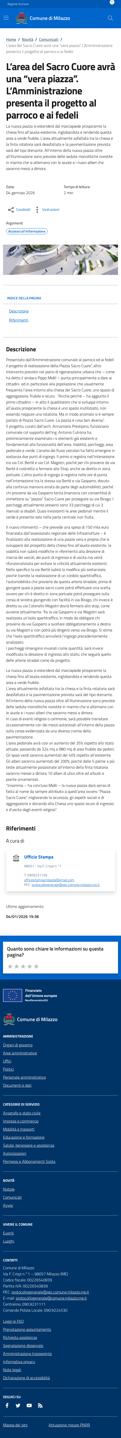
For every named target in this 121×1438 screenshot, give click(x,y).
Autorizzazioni (14, 1153)
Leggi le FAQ (13, 1321)
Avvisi (8, 1205)
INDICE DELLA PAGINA (60, 298)
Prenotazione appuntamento (27, 1329)
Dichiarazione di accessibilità (26, 1378)
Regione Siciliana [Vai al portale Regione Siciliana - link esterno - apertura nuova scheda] (18, 4)
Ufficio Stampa (38, 857)
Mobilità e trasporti (18, 1129)
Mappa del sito (15, 1425)
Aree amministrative (20, 1053)
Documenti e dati (17, 1085)
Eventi (8, 1233)
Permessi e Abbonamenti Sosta (29, 1161)
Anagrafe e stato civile (22, 1113)
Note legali (12, 1370)
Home (11, 39)
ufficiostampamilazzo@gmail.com (49, 880)
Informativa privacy (19, 1362)
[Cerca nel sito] (110, 18)
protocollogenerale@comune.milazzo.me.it (51, 1298)
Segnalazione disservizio (23, 1345)
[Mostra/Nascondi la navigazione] (6, 18)
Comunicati (48, 39)
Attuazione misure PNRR (69, 1425)
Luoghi (8, 1241)
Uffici (7, 1061)
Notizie (9, 1189)
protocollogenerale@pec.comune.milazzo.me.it (66, 884)
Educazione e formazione (24, 1137)
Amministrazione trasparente (27, 1353)
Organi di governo (17, 1045)
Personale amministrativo (24, 1077)
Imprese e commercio (20, 1121)
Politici (8, 1069)
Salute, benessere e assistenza (28, 1145)
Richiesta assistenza (20, 1337)
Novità (27, 39)
